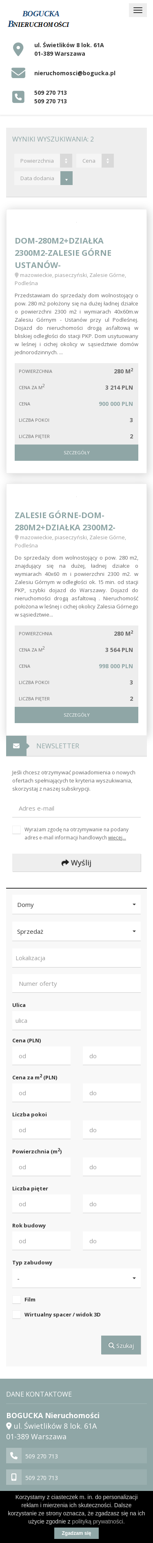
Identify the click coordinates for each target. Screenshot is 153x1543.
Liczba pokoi (29, 1114)
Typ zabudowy (32, 1262)
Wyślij (76, 862)
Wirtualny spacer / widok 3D (62, 1314)
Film (29, 1299)
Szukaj (121, 1345)
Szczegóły (77, 452)
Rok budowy (29, 1225)
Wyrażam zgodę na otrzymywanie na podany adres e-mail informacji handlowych (76, 833)
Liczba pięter (30, 1188)
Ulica (19, 1005)
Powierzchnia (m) (37, 1151)
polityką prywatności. (98, 1521)
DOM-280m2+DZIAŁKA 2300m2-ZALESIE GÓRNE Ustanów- (63, 252)
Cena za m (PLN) (34, 1077)
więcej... (117, 837)
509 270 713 (50, 92)
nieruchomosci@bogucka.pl (74, 73)
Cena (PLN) (26, 1040)
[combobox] (76, 958)
